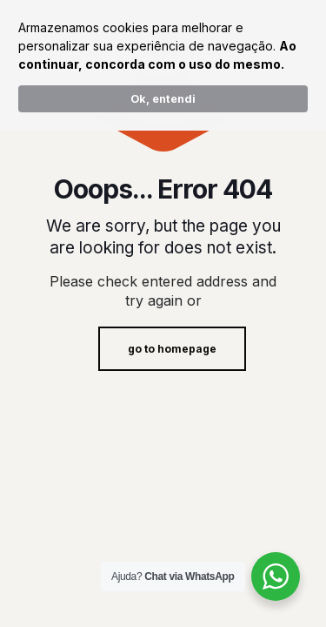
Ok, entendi (163, 98)
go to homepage (172, 348)
